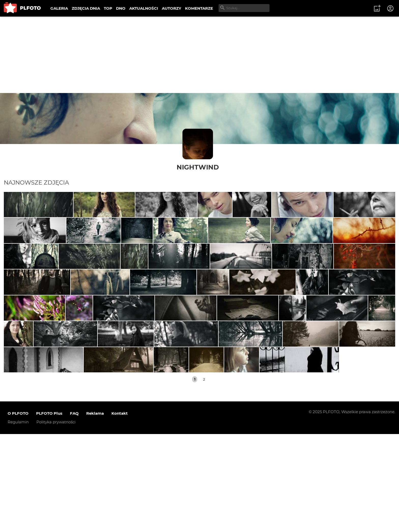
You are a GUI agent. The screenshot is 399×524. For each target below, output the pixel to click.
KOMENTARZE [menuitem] (199, 8)
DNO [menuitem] (120, 8)
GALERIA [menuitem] (59, 8)
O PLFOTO (18, 503)
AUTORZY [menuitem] (171, 8)
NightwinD (198, 167)
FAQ (74, 503)
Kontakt (119, 503)
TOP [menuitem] (108, 8)
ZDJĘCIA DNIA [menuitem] (86, 8)
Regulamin (18, 512)
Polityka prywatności (56, 512)
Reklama (95, 503)
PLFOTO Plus (49, 503)
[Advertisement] (199, 54)
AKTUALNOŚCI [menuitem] (143, 8)
